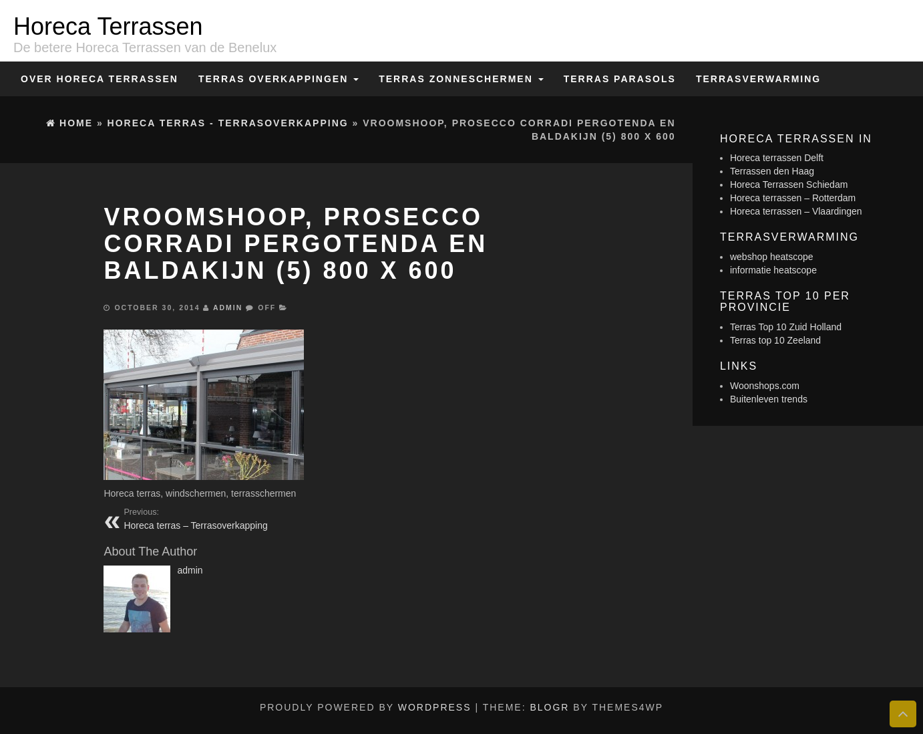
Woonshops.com (764, 385)
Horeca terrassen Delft (776, 157)
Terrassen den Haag (772, 171)
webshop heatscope (771, 256)
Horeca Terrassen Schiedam (789, 184)
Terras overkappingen (278, 79)
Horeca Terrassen (107, 26)
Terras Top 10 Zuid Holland (786, 327)
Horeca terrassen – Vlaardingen (796, 211)
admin (227, 307)
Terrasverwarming (758, 79)
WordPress (435, 707)
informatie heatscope (773, 270)
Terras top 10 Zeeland (775, 340)
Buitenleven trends (768, 399)
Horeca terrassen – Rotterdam (793, 198)
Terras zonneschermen (461, 79)
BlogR (549, 707)
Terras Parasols (620, 79)
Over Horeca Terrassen (99, 79)
